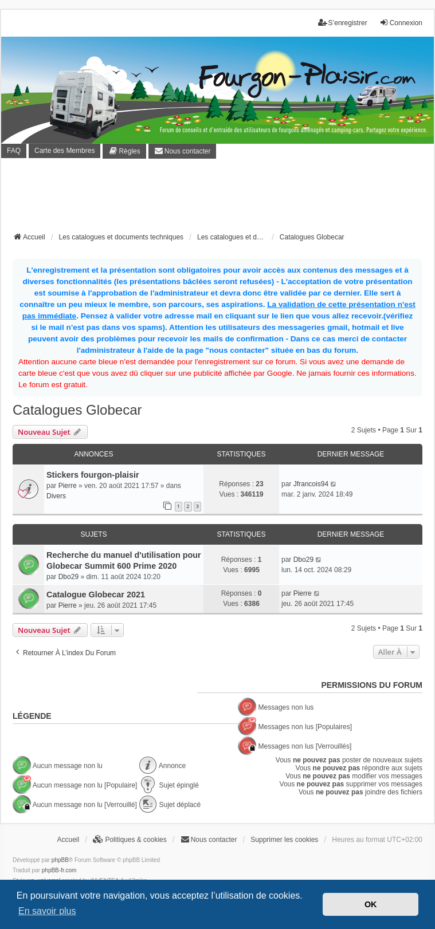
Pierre (67, 486)
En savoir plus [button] (47, 911)
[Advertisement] (221, 199)
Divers (56, 496)
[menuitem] (124, 151)
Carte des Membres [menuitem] (64, 151)
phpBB (60, 860)
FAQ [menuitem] (14, 151)
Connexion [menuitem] (400, 22)
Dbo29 (68, 577)
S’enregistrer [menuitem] (342, 22)
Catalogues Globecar (77, 410)
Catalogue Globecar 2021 (95, 594)
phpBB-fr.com (59, 870)
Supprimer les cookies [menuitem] (284, 840)
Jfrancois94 (310, 484)
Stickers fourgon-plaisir (92, 474)
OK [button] (371, 904)
